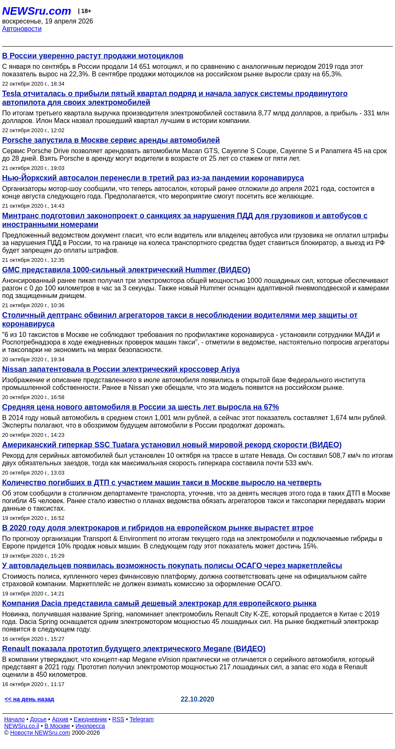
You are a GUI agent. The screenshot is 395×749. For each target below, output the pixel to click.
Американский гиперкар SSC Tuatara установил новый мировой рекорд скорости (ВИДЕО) (172, 445)
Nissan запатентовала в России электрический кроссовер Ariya (121, 369)
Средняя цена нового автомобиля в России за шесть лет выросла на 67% (140, 407)
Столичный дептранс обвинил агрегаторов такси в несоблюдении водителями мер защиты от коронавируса (180, 319)
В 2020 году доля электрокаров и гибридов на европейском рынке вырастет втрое (158, 528)
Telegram (142, 719)
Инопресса (90, 726)
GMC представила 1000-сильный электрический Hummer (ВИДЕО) (126, 270)
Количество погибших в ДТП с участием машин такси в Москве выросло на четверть (162, 482)
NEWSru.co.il (21, 726)
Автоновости (22, 28)
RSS (118, 719)
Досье (38, 719)
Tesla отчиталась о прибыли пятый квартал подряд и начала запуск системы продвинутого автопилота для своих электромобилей (175, 98)
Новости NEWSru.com (40, 732)
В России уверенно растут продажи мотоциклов (92, 56)
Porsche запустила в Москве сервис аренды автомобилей (111, 140)
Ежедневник (90, 719)
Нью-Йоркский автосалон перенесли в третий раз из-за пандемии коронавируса (153, 178)
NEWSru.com (36, 11)
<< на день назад (29, 699)
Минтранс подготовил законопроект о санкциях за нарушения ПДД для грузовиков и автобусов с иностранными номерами (185, 220)
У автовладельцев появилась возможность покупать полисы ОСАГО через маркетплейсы (172, 565)
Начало (14, 719)
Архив (60, 719)
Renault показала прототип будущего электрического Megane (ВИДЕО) (134, 649)
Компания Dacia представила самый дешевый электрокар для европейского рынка (159, 603)
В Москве (57, 726)
